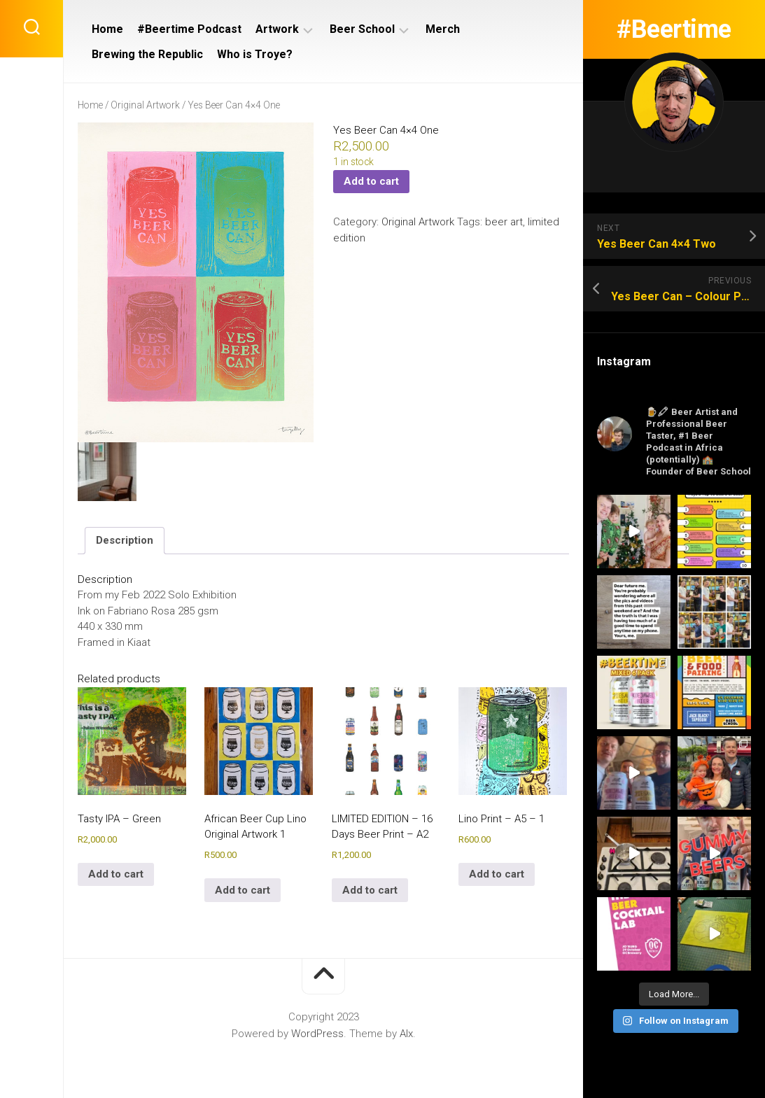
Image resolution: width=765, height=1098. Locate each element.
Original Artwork (145, 105)
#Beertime (674, 29)
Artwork (277, 29)
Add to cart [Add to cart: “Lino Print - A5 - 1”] (496, 874)
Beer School (362, 29)
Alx (406, 1033)
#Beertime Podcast (189, 29)
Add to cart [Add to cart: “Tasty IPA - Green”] (115, 874)
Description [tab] (124, 540)
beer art (504, 222)
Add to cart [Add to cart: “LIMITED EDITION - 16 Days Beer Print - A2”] (370, 890)
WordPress (317, 1033)
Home (107, 29)
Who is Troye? (255, 54)
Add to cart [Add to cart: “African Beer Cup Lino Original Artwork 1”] (242, 890)
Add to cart (371, 181)
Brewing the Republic (147, 54)
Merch (443, 29)
